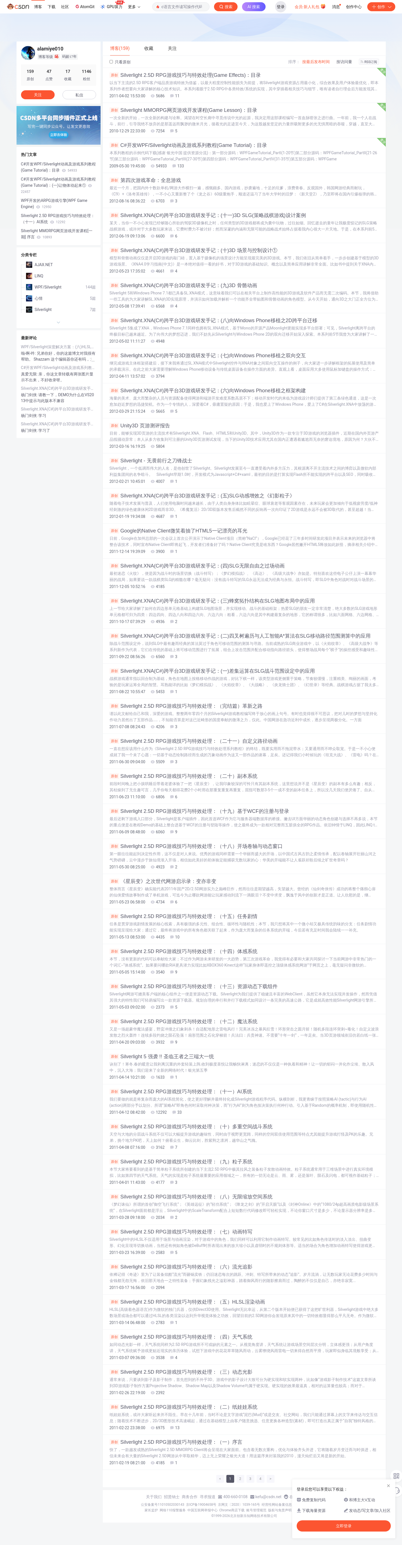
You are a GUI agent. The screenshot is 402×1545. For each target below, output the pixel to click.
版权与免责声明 (280, 1510)
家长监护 (151, 1510)
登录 (281, 6)
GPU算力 (112, 5)
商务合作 (189, 1497)
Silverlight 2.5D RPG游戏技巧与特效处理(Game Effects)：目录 (185, 75)
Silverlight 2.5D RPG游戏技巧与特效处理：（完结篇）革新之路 (186, 706)
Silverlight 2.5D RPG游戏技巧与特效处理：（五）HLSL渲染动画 (187, 1302)
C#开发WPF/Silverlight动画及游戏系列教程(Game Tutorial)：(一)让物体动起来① (58, 185)
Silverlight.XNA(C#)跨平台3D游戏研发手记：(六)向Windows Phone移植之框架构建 (208, 390)
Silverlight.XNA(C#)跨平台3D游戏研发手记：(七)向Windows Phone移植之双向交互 (208, 355)
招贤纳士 (172, 1497)
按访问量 (344, 61)
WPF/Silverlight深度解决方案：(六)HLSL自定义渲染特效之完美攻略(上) (58, 347)
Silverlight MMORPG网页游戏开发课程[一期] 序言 (56, 234)
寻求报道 (207, 1497)
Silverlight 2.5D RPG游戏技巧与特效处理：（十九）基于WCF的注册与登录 (199, 811)
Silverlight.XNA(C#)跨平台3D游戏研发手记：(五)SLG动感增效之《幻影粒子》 (202, 496)
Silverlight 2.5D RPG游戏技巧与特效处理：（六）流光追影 (181, 1267)
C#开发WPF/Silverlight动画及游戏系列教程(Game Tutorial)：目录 (188, 145)
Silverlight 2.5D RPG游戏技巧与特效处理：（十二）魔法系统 (183, 1021)
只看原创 (120, 62)
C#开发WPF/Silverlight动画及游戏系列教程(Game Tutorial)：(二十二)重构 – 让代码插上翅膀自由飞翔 (58, 367)
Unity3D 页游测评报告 (140, 425)
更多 (134, 6)
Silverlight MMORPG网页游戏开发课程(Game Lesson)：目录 (183, 110)
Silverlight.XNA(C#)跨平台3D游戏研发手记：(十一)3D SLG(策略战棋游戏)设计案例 (208, 215)
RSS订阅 (369, 62)
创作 (381, 6)
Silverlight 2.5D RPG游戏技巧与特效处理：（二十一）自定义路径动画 (194, 741)
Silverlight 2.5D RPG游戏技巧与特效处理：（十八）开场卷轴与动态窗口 (196, 846)
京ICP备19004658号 (201, 1505)
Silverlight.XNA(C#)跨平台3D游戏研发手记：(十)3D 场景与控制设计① (193, 250)
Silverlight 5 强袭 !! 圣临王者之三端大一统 (162, 1056)
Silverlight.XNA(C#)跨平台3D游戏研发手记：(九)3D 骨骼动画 (183, 285)
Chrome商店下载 (232, 1510)
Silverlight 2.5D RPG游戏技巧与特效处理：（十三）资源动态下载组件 (194, 986)
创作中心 (354, 6)
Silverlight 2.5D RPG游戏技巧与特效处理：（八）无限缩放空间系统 (191, 1197)
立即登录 (344, 1526)
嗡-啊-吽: (29, 353)
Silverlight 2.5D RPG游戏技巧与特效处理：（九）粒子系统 (181, 1161)
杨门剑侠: (30, 395)
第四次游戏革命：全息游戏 (145, 180)
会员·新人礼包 (310, 6)
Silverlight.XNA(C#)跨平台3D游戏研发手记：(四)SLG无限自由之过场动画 (197, 566)
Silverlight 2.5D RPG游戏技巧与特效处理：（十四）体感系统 (183, 951)
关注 (38, 95)
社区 (65, 6)
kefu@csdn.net (268, 1497)
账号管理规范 (256, 1510)
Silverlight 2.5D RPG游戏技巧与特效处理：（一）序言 (176, 1442)
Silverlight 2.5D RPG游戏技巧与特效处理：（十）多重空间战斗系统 (191, 1126)
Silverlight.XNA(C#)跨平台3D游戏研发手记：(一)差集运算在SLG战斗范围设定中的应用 (212, 671)
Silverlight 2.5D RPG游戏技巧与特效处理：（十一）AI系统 (181, 1091)
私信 (79, 95)
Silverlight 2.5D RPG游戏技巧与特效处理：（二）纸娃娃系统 (183, 1407)
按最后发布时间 (316, 61)
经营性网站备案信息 (277, 1505)
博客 (38, 6)
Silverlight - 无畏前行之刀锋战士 (151, 461)
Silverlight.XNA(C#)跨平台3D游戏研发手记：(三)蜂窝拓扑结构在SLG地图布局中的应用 (212, 601)
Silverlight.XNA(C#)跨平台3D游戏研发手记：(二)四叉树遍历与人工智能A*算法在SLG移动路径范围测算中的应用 (240, 636)
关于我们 (154, 1497)
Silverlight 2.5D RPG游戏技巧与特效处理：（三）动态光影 (181, 1372)
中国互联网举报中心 (202, 1510)
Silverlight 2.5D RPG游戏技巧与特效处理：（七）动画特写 (181, 1232)
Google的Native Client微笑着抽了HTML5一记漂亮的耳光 (178, 531)
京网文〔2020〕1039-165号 (239, 1505)
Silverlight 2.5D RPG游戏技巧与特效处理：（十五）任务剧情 (183, 916)
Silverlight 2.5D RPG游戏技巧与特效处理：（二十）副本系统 (183, 776)
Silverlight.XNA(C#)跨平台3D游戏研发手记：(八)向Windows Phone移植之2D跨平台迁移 (213, 320)
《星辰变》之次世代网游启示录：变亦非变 (163, 881)
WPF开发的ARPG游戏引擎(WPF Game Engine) (54, 203)
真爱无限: (30, 374)
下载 (51, 6)
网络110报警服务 (172, 1510)
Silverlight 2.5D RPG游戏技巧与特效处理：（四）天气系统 (181, 1337)
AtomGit (84, 6)
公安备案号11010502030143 (162, 1505)
